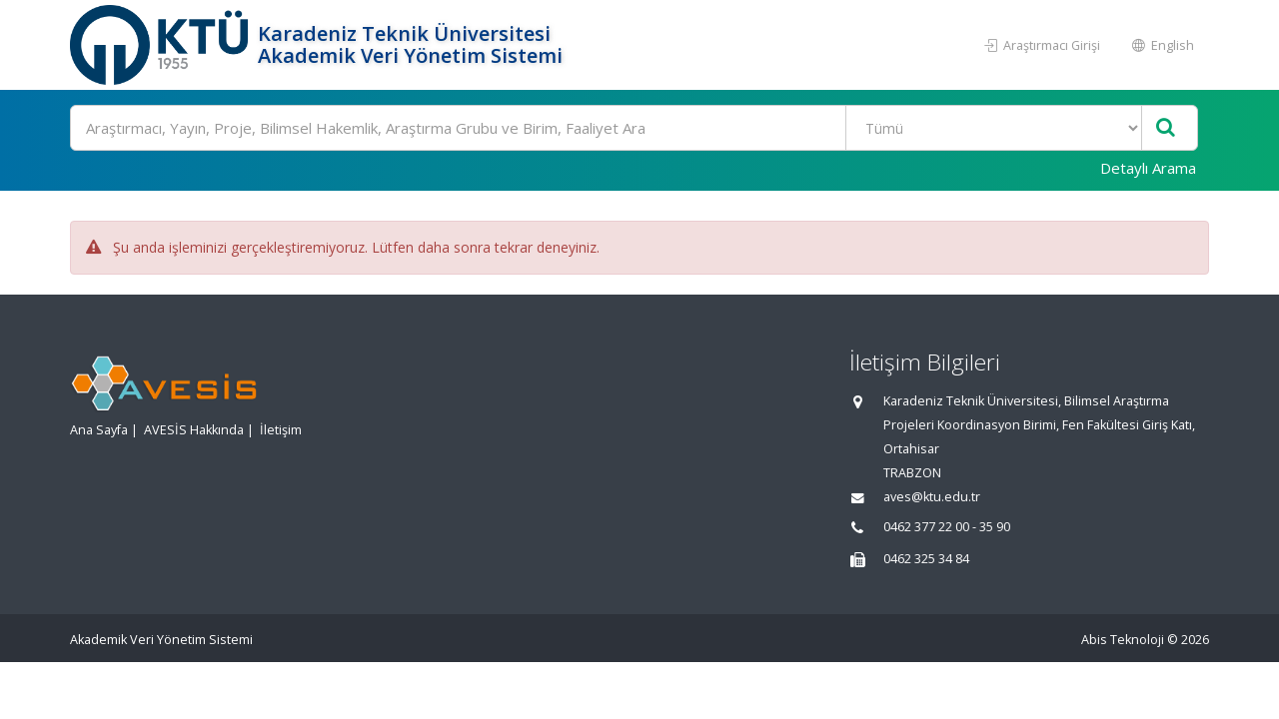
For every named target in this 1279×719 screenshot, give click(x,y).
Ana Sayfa (99, 429)
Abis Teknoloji (1122, 639)
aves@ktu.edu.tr (931, 496)
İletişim (281, 429)
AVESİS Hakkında (194, 429)
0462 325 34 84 (926, 558)
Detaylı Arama (1148, 168)
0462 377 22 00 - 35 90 (946, 526)
